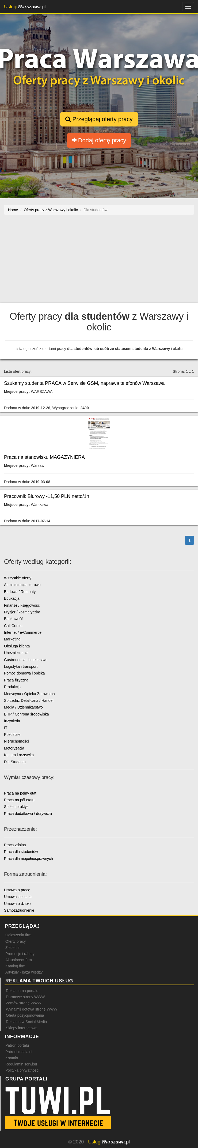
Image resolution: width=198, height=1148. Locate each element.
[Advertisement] (99, 261)
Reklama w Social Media (26, 1022)
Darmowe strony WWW (25, 997)
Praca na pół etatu (19, 800)
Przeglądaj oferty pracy (98, 119)
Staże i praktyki (16, 806)
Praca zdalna (15, 845)
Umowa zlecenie (18, 896)
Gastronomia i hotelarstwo (26, 660)
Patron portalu (17, 1045)
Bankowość (13, 619)
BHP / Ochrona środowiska (26, 714)
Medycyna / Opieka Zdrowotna (29, 694)
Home (13, 210)
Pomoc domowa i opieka (24, 673)
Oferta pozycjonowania (25, 1015)
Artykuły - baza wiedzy (24, 972)
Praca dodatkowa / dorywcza (28, 813)
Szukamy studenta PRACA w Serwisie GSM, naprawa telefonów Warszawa (84, 383)
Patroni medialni (18, 1052)
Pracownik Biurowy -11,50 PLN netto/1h (46, 496)
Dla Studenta (15, 762)
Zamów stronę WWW (23, 1003)
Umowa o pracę (17, 890)
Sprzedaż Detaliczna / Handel (28, 700)
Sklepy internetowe (21, 1028)
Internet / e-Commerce (22, 632)
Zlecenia (12, 947)
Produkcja (12, 687)
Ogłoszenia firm (18, 935)
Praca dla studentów (21, 851)
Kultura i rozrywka (19, 755)
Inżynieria (12, 721)
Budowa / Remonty (20, 592)
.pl (25, 6)
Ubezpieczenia (16, 653)
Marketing (12, 639)
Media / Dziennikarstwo (23, 707)
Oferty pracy (15, 941)
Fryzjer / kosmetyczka (22, 612)
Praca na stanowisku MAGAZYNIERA (44, 457)
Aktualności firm (18, 960)
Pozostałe (12, 734)
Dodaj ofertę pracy (99, 140)
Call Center (13, 626)
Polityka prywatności (22, 1070)
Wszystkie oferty (17, 578)
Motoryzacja (14, 748)
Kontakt (11, 1058)
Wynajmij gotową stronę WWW (31, 1009)
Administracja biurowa (22, 585)
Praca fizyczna (16, 680)
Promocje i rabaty (20, 954)
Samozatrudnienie (19, 910)
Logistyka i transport (20, 666)
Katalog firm (15, 966)
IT (5, 728)
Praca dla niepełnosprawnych (28, 858)
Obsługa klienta (17, 646)
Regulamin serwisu (21, 1064)
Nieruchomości (16, 741)
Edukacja (12, 598)
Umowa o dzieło (17, 903)
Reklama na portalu (22, 991)
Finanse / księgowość (22, 605)
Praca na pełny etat (20, 793)
